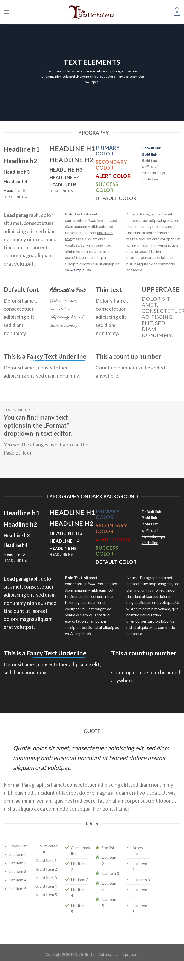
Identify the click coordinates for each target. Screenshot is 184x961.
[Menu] (6, 12)
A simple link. (81, 269)
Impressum (130, 954)
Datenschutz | (109, 954)
